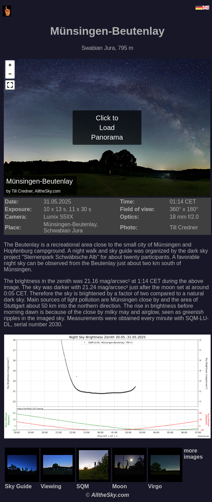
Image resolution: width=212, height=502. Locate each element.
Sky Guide (22, 483)
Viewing (58, 483)
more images (193, 454)
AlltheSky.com (110, 495)
